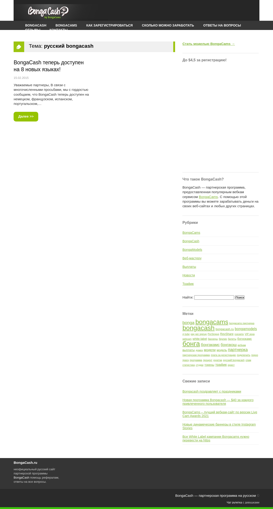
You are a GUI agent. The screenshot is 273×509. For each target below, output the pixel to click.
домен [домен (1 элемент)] (199, 350)
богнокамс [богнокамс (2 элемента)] (244, 338)
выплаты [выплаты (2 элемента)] (188, 350)
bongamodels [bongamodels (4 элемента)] (246, 329)
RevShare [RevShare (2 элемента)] (227, 334)
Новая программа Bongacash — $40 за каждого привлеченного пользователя (218, 401)
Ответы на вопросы (222, 25)
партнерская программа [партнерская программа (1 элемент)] (196, 355)
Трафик (188, 284)
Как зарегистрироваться (109, 25)
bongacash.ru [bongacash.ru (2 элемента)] (225, 329)
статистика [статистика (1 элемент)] (188, 365)
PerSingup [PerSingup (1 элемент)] (213, 334)
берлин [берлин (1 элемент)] (223, 338)
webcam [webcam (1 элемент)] (187, 338)
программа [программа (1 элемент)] (196, 360)
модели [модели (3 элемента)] (210, 350)
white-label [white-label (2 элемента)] (200, 338)
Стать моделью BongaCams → (208, 44)
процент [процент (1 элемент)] (207, 360)
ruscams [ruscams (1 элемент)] (239, 334)
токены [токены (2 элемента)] (209, 365)
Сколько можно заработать (168, 25)
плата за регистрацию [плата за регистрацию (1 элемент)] (223, 355)
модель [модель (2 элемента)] (222, 350)
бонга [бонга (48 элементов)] (191, 343)
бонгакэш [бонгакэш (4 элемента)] (229, 345)
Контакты (59, 30)
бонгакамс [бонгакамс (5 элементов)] (210, 345)
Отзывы (32, 30)
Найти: (187, 297)
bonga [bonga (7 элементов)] (188, 322)
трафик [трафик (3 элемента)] (221, 365)
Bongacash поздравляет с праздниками (211, 391)
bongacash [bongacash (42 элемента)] (198, 327)
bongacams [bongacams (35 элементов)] (211, 322)
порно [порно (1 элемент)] (254, 355)
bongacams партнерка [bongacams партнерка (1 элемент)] (241, 323)
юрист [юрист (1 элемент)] (231, 365)
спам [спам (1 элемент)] (248, 360)
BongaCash (190, 241)
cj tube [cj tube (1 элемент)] (186, 334)
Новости (188, 275)
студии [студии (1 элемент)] (199, 365)
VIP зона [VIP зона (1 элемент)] (249, 334)
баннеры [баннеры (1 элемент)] (213, 338)
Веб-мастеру (192, 258)
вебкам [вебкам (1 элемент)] (242, 345)
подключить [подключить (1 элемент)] (243, 355)
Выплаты (189, 267)
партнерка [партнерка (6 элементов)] (238, 349)
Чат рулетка (234, 502)
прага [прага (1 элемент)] (185, 360)
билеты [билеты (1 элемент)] (232, 338)
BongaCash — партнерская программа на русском (215, 495)
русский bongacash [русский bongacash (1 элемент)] (233, 360)
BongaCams (208, 197)
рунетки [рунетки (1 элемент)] (217, 360)
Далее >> (26, 116)
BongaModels (192, 250)
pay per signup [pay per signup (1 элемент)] (199, 334)
